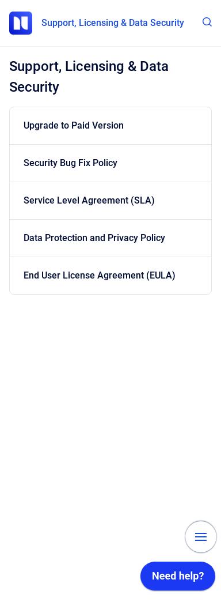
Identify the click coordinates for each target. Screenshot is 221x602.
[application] (178, 579)
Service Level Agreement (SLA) (89, 200)
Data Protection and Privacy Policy (94, 237)
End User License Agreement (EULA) (100, 275)
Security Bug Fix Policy (70, 162)
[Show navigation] (200, 536)
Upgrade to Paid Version (74, 125)
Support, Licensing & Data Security (112, 22)
